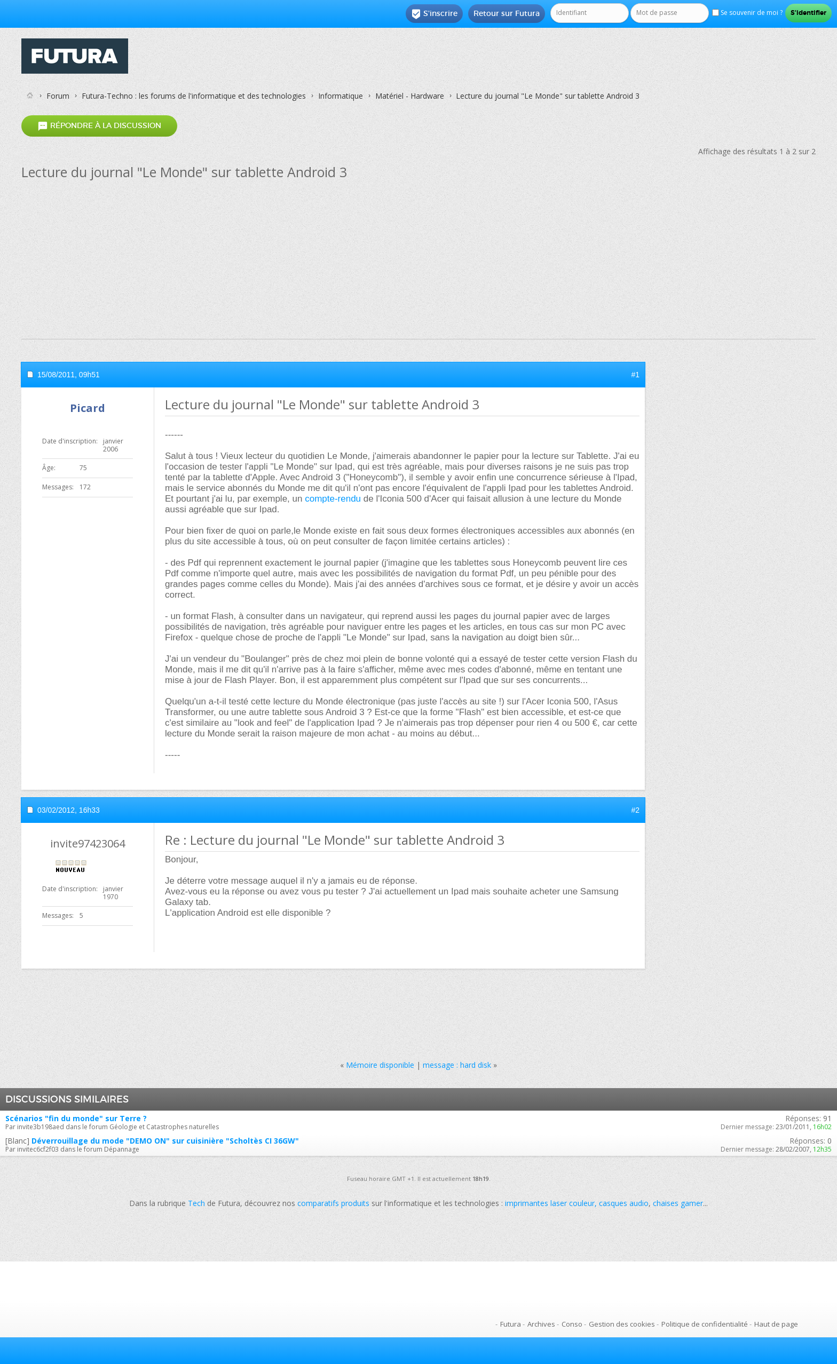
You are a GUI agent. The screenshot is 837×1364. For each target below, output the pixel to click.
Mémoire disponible (380, 1065)
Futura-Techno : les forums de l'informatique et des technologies (194, 96)
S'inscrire (434, 14)
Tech (196, 1203)
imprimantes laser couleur (550, 1203)
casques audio (624, 1203)
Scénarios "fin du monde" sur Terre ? (76, 1118)
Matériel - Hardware (409, 96)
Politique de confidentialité (704, 1324)
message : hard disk (457, 1065)
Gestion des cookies (622, 1324)
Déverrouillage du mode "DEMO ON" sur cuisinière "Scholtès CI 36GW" (165, 1141)
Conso (572, 1324)
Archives (541, 1324)
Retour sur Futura (506, 13)
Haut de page (776, 1324)
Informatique (340, 96)
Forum (57, 96)
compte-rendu (333, 499)
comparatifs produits (333, 1203)
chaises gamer (678, 1203)
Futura (510, 1324)
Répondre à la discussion (99, 125)
